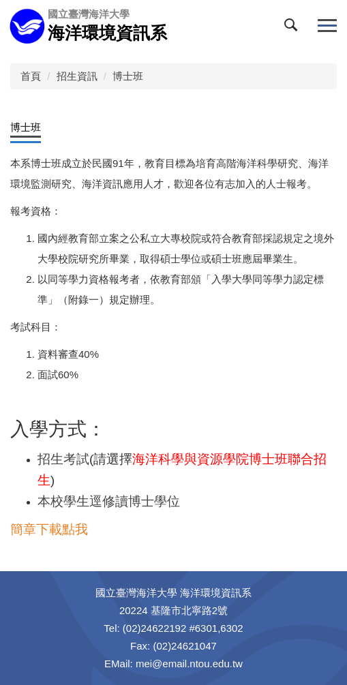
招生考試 (63, 459)
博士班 (127, 76)
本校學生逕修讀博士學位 (108, 501)
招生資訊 (77, 76)
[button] (293, 27)
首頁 (30, 76)
